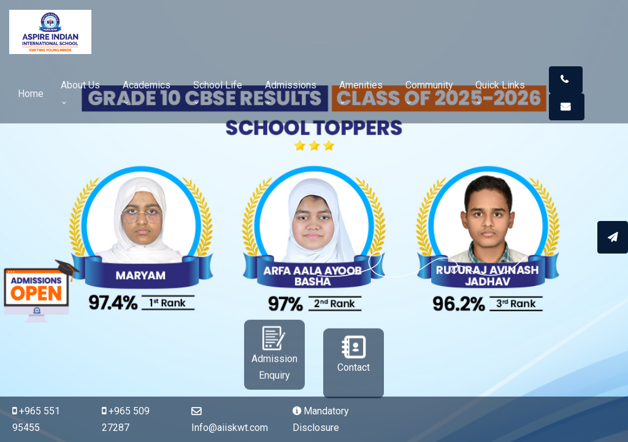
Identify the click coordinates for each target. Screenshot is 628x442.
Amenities (361, 92)
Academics (146, 92)
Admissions (290, 92)
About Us (80, 92)
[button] (566, 79)
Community (429, 92)
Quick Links (500, 92)
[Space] (55, 31)
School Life (217, 92)
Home (31, 93)
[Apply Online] (612, 236)
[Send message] (612, 237)
